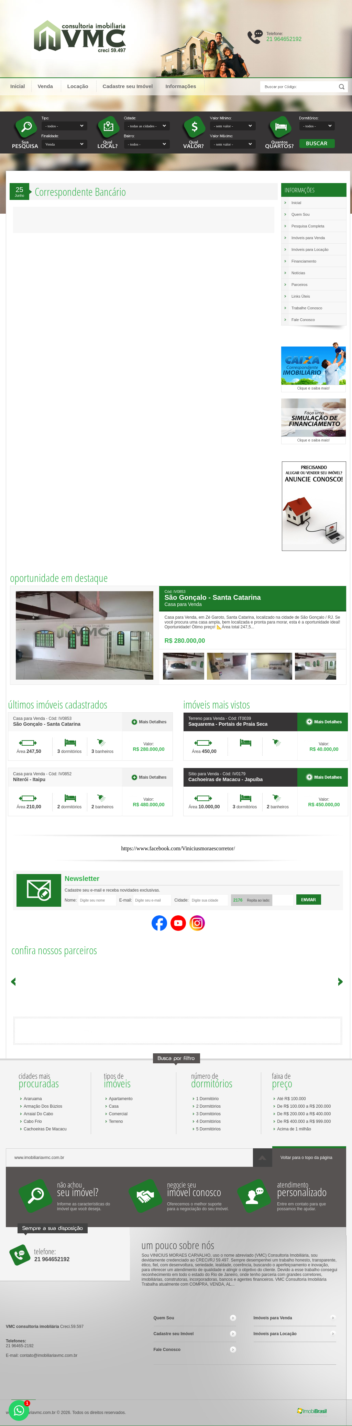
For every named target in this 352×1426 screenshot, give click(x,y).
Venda (48, 86)
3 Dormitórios (208, 1113)
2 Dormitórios (208, 1106)
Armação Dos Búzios (43, 1106)
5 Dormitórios (208, 1129)
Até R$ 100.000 (291, 1098)
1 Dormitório (207, 1098)
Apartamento (121, 1098)
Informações (183, 86)
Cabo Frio (33, 1121)
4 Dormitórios (208, 1121)
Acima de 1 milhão (294, 1129)
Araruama (33, 1098)
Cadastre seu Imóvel (128, 86)
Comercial (118, 1113)
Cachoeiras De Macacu (45, 1129)
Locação (81, 86)
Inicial (17, 86)
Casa (114, 1106)
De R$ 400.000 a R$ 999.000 (304, 1121)
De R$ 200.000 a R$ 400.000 (304, 1113)
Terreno (116, 1121)
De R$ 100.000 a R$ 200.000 (304, 1106)
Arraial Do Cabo (38, 1113)
